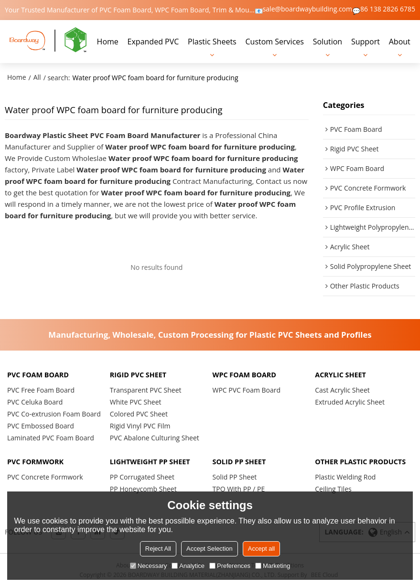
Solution (327, 41)
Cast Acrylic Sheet (342, 390)
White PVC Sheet (136, 401)
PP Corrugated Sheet (142, 476)
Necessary (148, 565)
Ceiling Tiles (333, 488)
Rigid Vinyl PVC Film (140, 425)
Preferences (229, 565)
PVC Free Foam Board (41, 390)
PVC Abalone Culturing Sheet (154, 437)
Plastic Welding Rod (345, 476)
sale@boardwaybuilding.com (307, 9)
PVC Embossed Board (40, 425)
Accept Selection (209, 548)
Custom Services (275, 41)
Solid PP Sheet (235, 476)
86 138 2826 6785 (387, 9)
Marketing (272, 565)
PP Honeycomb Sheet (143, 488)
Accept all (261, 548)
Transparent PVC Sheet (146, 390)
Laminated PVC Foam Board (50, 437)
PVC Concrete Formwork (45, 476)
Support (365, 41)
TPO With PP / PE (239, 488)
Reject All (158, 548)
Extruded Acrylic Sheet (350, 401)
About (399, 41)
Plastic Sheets (212, 41)
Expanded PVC (153, 41)
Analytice (188, 565)
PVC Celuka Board (35, 401)
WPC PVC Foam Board (247, 390)
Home (107, 41)
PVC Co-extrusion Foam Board (54, 413)
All (37, 77)
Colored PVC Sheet (139, 413)
